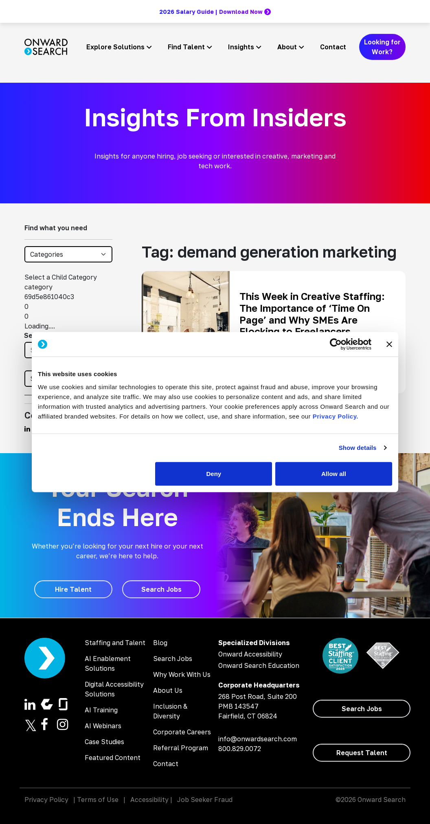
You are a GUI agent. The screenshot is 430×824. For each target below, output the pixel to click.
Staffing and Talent (115, 643)
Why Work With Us (182, 674)
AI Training (101, 710)
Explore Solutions (115, 47)
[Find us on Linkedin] (27, 429)
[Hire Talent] (73, 589)
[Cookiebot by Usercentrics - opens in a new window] (335, 344)
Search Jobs (172, 658)
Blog (160, 643)
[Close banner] (389, 344)
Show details (358, 447)
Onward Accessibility (250, 654)
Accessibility (149, 799)
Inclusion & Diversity (170, 711)
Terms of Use (97, 799)
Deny (214, 473)
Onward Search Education (258, 665)
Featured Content (112, 757)
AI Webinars (103, 726)
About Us (167, 690)
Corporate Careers (182, 732)
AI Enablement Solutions (108, 663)
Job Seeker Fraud (205, 799)
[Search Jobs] (161, 589)
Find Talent (186, 47)
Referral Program (180, 748)
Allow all (333, 473)
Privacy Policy (46, 799)
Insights (241, 47)
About (287, 47)
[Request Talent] (361, 753)
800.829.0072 (239, 749)
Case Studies (104, 742)
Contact (333, 47)
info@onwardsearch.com (257, 739)
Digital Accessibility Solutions (114, 689)
